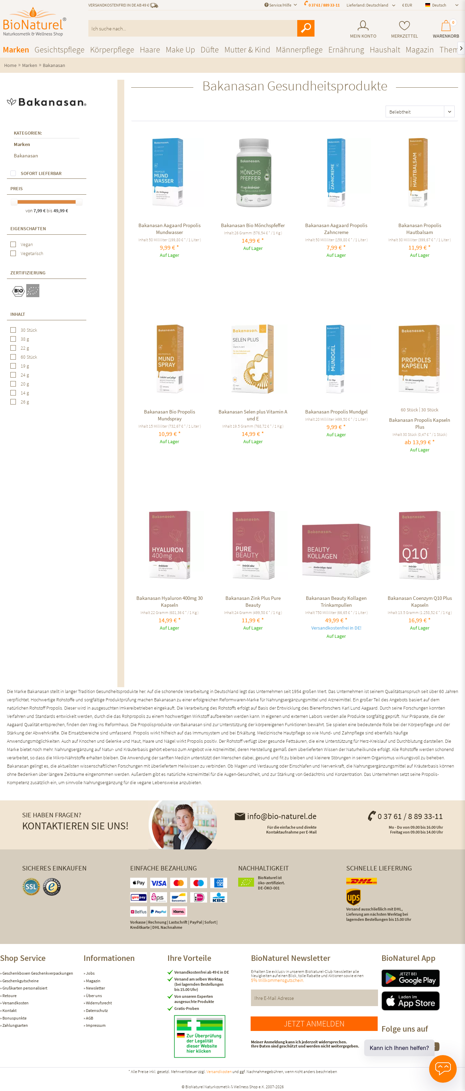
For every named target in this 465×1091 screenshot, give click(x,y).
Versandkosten (15, 1002)
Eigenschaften (28, 228)
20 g (25, 384)
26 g (25, 402)
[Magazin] (420, 49)
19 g (25, 366)
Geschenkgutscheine (20, 980)
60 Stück (29, 357)
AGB (89, 1018)
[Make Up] (180, 49)
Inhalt (17, 314)
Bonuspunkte (14, 1018)
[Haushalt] (385, 49)
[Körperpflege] (112, 49)
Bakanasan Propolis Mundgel (336, 411)
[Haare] (150, 49)
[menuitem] (363, 29)
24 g (25, 375)
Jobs (90, 973)
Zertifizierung (28, 273)
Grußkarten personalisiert (24, 988)
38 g (25, 339)
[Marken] (16, 49)
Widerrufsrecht (98, 1002)
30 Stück (29, 330)
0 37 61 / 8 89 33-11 (405, 816)
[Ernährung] (346, 49)
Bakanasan (26, 155)
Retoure (9, 995)
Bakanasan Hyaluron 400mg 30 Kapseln (169, 601)
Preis (16, 188)
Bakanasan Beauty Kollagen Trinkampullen (336, 601)
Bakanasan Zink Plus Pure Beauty (253, 601)
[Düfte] (210, 49)
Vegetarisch (32, 253)
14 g (25, 393)
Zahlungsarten (15, 1025)
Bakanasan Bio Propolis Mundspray (169, 415)
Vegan (27, 244)
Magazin (92, 980)
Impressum (95, 1025)
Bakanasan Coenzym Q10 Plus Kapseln (420, 601)
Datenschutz (96, 1010)
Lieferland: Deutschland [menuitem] (367, 5)
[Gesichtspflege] (59, 49)
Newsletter (95, 988)
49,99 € (61, 210)
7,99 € (40, 210)
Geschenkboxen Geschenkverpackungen (37, 973)
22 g (25, 348)
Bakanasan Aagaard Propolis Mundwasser (169, 228)
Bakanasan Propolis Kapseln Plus (419, 423)
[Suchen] (305, 28)
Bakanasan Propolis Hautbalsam (419, 228)
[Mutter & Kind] (247, 49)
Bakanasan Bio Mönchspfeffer (253, 225)
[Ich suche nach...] (201, 28)
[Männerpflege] (299, 49)
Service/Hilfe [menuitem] (278, 5)
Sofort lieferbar (41, 173)
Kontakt (9, 1010)
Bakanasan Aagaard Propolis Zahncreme (336, 228)
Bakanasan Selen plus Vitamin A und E (253, 415)
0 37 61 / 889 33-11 (324, 5)
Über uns (93, 995)
